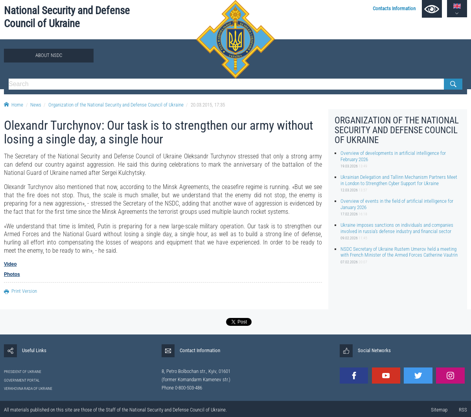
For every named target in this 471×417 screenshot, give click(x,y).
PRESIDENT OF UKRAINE (22, 371)
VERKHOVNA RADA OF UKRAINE (28, 388)
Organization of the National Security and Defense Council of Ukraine (116, 105)
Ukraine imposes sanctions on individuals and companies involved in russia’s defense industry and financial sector (396, 228)
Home (13, 105)
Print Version (20, 291)
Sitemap (439, 410)
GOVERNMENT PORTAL (22, 380)
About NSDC (48, 55)
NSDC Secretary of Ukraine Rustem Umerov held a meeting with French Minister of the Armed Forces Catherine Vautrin (399, 252)
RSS (463, 410)
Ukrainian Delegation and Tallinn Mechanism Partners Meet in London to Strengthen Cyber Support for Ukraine (398, 180)
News (35, 105)
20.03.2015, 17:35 (208, 105)
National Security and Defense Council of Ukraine (67, 17)
